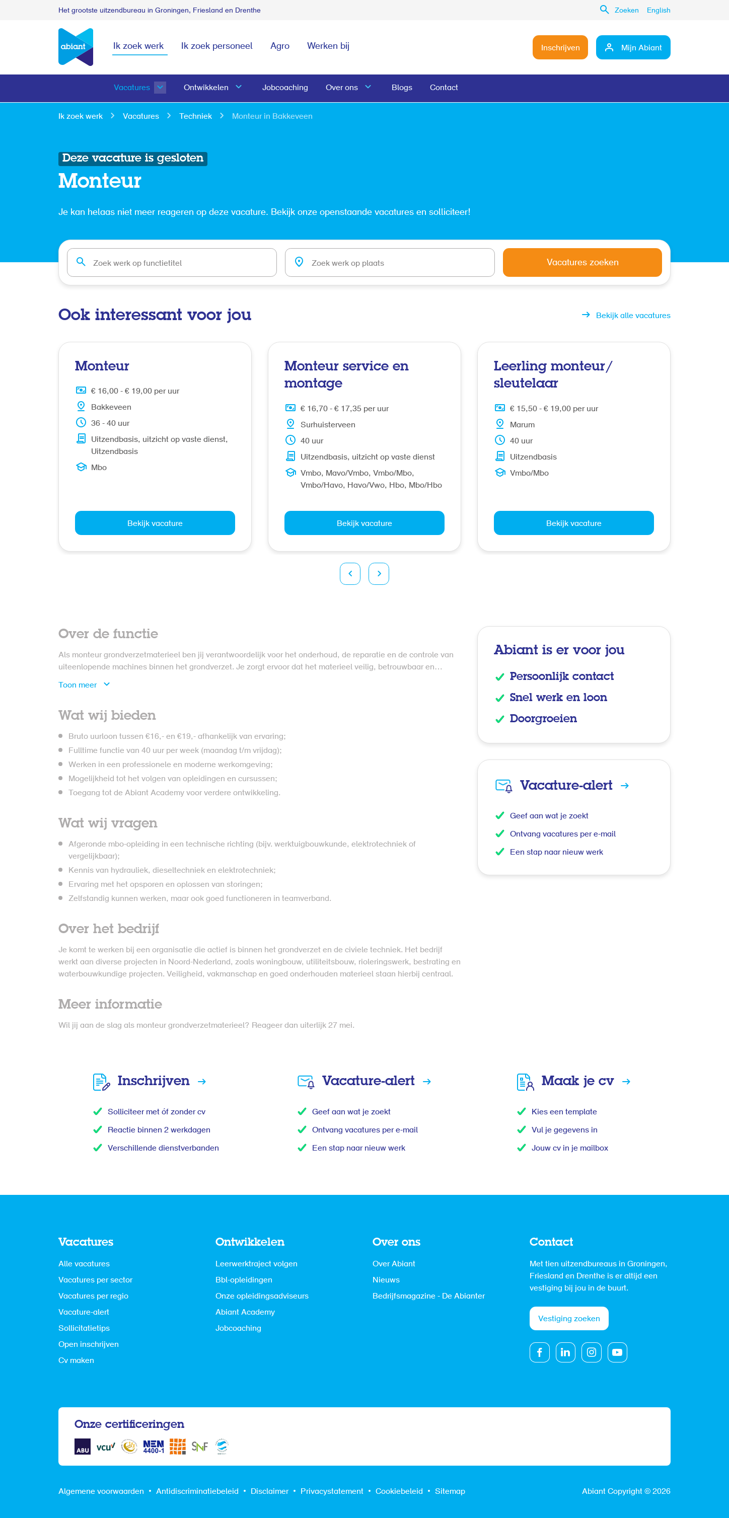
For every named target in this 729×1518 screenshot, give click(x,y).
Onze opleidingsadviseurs (262, 1297)
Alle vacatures (84, 1264)
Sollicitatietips (84, 1329)
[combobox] (176, 262)
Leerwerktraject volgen (256, 1264)
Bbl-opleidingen (243, 1280)
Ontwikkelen (206, 89)
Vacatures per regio (93, 1297)
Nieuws (386, 1280)
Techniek (195, 117)
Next (379, 574)
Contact (446, 89)
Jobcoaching (286, 89)
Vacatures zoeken (592, 263)
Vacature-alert (83, 1313)
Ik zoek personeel (217, 47)
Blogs (404, 89)
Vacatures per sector (95, 1280)
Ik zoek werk (138, 47)
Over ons (343, 89)
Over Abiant (394, 1264)
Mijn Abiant (641, 48)
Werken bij (330, 47)
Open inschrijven (88, 1345)
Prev (349, 574)
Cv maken (76, 1361)
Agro (280, 47)
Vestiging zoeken (569, 1320)
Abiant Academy (245, 1313)
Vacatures (132, 89)
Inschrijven (560, 48)
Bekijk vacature (155, 524)
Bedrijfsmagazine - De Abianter (429, 1297)
